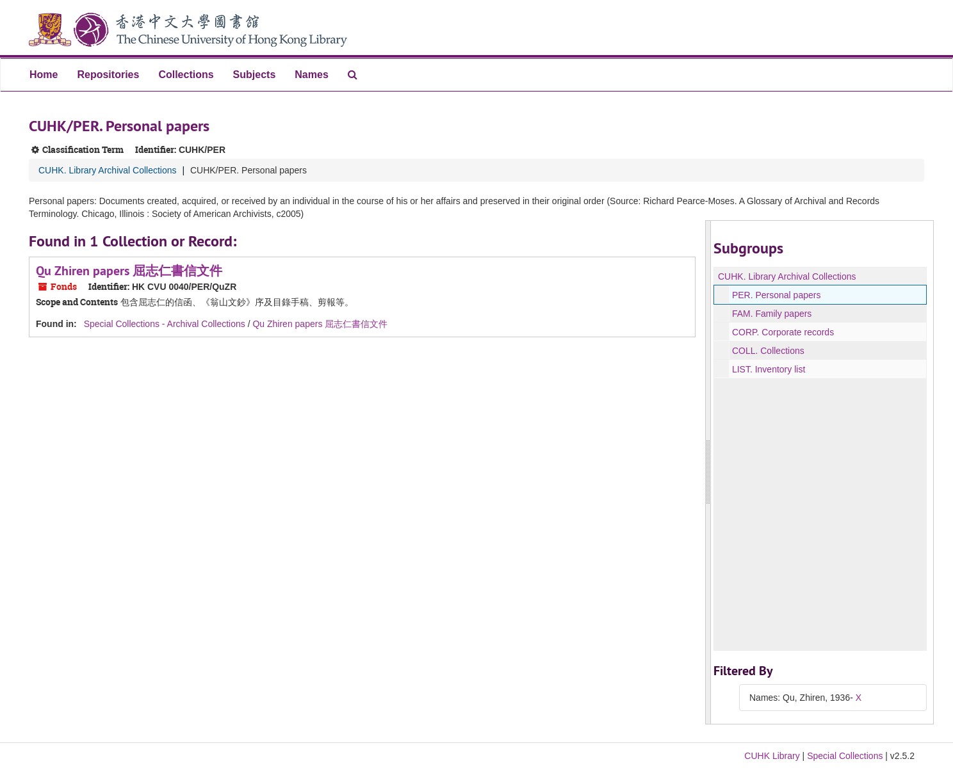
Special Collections (845, 756)
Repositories (108, 74)
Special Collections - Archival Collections (164, 324)
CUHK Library (771, 756)
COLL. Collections (768, 351)
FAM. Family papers (771, 313)
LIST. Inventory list (768, 369)
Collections (185, 74)
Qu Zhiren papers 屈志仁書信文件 (129, 270)
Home (43, 74)
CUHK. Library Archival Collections (107, 170)
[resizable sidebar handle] (708, 472)
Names (311, 74)
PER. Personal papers (776, 295)
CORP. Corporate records (783, 332)
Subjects (254, 74)
